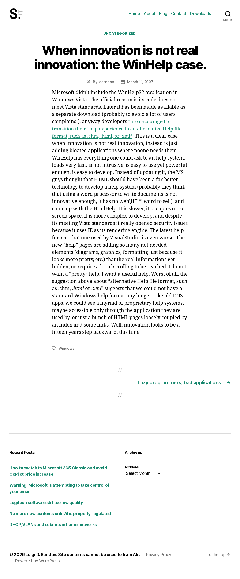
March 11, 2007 (140, 89)
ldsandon (106, 89)
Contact (178, 17)
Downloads (200, 17)
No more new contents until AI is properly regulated (60, 521)
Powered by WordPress (37, 568)
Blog (163, 17)
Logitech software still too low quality (46, 510)
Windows (67, 355)
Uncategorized (120, 41)
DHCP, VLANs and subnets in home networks (53, 532)
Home (134, 17)
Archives (132, 475)
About (149, 17)
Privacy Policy (159, 562)
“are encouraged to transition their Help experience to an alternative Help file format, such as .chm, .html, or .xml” (120, 136)
